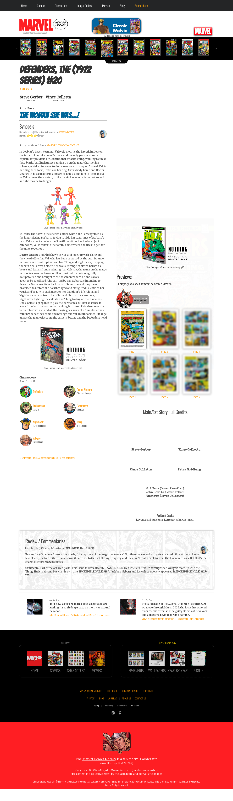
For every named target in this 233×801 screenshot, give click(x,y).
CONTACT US (140, 712)
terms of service (122, 719)
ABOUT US (126, 712)
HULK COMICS (112, 704)
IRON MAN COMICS (130, 704)
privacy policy (108, 719)
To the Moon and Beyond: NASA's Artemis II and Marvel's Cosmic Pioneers (80, 615)
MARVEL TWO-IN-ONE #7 (62, 159)
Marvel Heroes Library (99, 773)
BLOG (101, 712)
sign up (96, 719)
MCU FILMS (112, 712)
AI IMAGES (91, 712)
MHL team (126, 787)
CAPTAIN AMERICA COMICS (90, 704)
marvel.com (135, 719)
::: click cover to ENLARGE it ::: (165, 219)
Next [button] (216, 48)
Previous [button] (17, 48)
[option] (27, 47)
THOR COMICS (148, 704)
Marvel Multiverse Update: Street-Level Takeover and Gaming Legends (173, 618)
